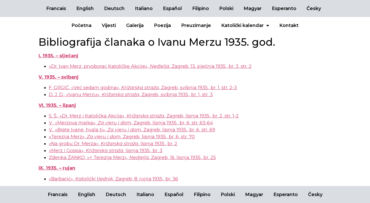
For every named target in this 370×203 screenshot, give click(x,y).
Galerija (135, 25)
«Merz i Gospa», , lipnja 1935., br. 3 (105, 150)
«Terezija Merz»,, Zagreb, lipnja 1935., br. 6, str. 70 (122, 137)
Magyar (253, 8)
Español (172, 8)
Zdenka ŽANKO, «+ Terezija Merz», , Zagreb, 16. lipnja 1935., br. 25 (132, 157)
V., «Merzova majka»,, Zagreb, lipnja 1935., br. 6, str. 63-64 (131, 123)
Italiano (144, 8)
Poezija (162, 25)
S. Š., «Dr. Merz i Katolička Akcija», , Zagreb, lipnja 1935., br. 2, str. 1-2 (144, 116)
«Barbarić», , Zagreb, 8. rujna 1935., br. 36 (113, 179)
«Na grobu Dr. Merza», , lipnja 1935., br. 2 (113, 143)
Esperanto (284, 8)
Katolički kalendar (245, 25)
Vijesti (109, 25)
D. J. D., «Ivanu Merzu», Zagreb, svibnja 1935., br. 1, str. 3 (131, 94)
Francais (56, 8)
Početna (81, 25)
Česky (314, 8)
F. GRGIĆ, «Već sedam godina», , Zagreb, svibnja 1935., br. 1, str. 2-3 (143, 87)
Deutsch (114, 8)
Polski (226, 8)
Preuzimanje (196, 25)
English (85, 8)
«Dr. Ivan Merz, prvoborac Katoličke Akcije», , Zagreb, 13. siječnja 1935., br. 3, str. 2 (150, 66)
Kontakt (289, 25)
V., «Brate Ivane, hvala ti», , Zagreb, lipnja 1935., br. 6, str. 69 (132, 130)
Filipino (200, 8)
